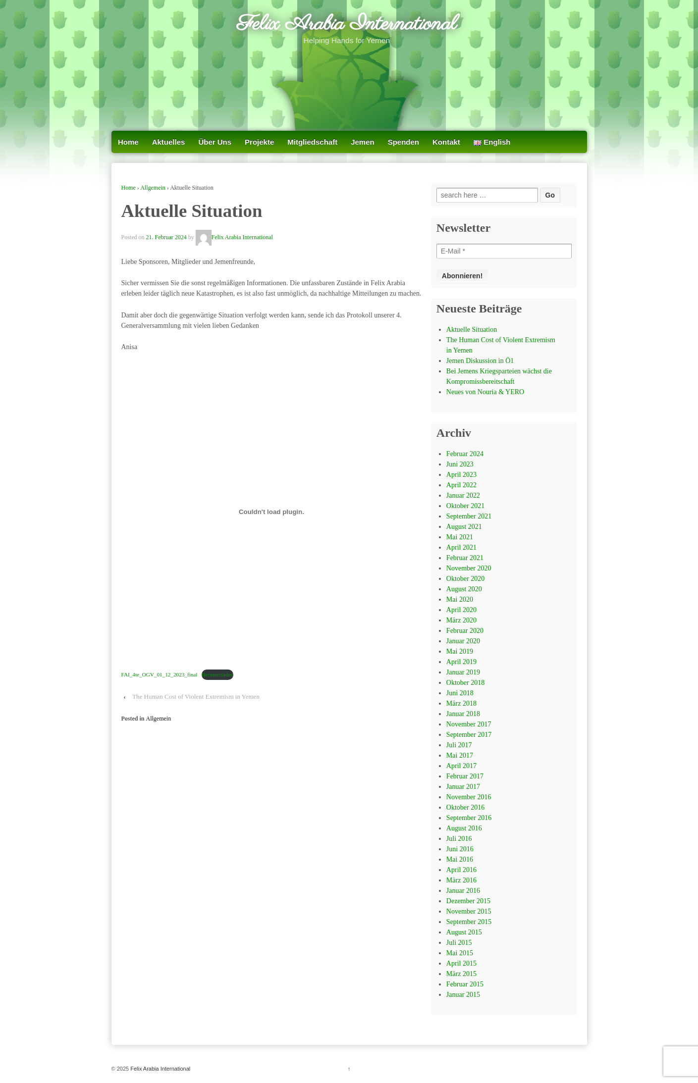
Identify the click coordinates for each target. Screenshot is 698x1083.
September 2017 (468, 734)
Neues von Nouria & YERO (485, 392)
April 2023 (461, 474)
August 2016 (464, 828)
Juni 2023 (460, 464)
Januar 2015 (463, 994)
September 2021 (468, 516)
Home (128, 142)
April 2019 (461, 662)
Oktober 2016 (465, 807)
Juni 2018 (460, 693)
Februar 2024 (464, 454)
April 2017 (461, 766)
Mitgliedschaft (312, 142)
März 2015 (461, 974)
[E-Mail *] (504, 251)
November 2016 (468, 797)
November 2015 (468, 911)
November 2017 (468, 724)
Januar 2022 (463, 495)
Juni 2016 (460, 849)
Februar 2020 (464, 630)
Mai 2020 (459, 599)
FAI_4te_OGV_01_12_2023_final (159, 674)
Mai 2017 (459, 755)
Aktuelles (168, 142)
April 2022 (461, 485)
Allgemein (152, 187)
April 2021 (461, 547)
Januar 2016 (463, 890)
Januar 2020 (463, 641)
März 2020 (461, 620)
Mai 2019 (459, 651)
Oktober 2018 (465, 682)
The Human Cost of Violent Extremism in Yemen (196, 696)
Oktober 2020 (465, 578)
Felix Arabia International (347, 24)
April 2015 (461, 963)
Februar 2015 (464, 984)
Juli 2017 (459, 745)
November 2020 (468, 568)
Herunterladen (217, 674)
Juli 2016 (459, 838)
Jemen (363, 142)
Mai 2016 (459, 859)
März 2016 (461, 880)
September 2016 (468, 818)
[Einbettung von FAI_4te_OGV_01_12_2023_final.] (271, 511)
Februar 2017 (464, 776)
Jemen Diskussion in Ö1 (480, 360)
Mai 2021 (459, 537)
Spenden (403, 142)
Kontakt (446, 142)
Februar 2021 (464, 558)
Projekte (259, 142)
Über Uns (214, 142)
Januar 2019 (463, 672)
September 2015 (468, 922)
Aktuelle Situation (471, 329)
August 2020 (464, 589)
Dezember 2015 (468, 901)
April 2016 (461, 870)
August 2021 (464, 526)
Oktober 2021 (465, 506)
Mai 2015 (459, 953)
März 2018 (461, 703)
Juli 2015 (459, 942)
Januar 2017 (463, 786)
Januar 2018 (463, 714)
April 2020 (461, 610)
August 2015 (464, 932)
